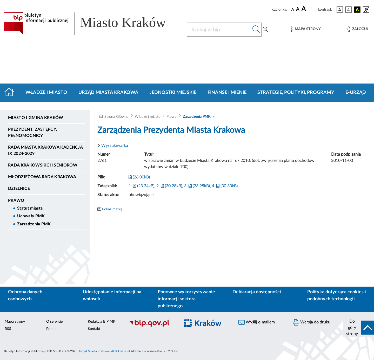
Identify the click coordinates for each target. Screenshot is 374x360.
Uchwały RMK (31, 216)
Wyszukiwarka (114, 145)
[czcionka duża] (309, 8)
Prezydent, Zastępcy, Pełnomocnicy (32, 132)
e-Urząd (355, 92)
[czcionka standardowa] (293, 9)
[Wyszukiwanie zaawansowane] (265, 29)
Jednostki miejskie (173, 92)
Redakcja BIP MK (101, 321)
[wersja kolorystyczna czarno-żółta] (357, 9)
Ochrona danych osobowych (25, 295)
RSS (8, 329)
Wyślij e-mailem (256, 322)
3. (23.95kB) (197, 186)
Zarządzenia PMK (34, 224)
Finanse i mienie (227, 92)
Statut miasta (30, 208)
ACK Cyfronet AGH (124, 351)
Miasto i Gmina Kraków (35, 118)
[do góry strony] (358, 327)
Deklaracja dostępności (256, 292)
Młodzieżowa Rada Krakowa (42, 177)
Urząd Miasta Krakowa (108, 92)
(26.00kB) (139, 177)
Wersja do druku (311, 322)
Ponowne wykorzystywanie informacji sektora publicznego (186, 299)
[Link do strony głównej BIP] (92, 23)
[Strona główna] (11, 93)
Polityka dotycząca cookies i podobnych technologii (336, 295)
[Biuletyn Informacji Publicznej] (152, 326)
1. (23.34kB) (141, 186)
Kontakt (94, 329)
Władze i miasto (46, 92)
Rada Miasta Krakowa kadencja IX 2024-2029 (45, 150)
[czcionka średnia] (298, 9)
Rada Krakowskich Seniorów (42, 165)
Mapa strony (15, 321)
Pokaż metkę (112, 209)
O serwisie (54, 321)
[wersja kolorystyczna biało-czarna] (348, 9)
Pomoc (51, 329)
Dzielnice (19, 188)
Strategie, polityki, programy (295, 92)
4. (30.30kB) (225, 186)
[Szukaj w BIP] (219, 30)
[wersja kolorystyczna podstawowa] (340, 9)
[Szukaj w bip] (256, 30)
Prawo (16, 200)
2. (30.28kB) (169, 186)
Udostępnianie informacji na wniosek (112, 295)
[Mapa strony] (306, 29)
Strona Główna (116, 117)
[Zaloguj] (358, 29)
